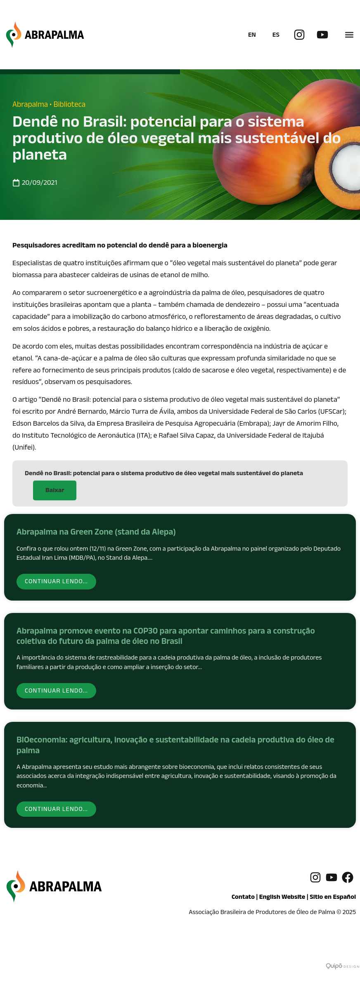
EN (252, 35)
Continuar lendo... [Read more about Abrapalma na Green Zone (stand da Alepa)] (56, 582)
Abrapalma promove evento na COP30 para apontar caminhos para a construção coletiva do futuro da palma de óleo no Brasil (166, 637)
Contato (243, 897)
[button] (349, 35)
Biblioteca (69, 105)
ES (275, 35)
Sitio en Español (333, 897)
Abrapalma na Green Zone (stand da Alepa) (96, 533)
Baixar (54, 491)
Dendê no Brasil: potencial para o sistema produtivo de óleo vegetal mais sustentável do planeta (164, 474)
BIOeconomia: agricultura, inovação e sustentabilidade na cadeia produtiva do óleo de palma (175, 746)
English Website (282, 897)
